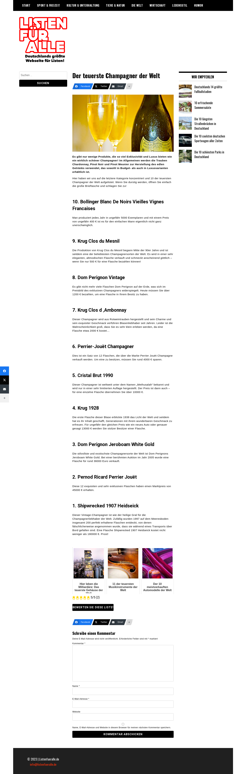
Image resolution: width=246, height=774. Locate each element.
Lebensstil (179, 5)
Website (76, 712)
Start (26, 5)
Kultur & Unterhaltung (83, 5)
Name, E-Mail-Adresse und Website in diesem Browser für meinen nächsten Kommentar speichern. (121, 727)
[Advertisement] (149, 41)
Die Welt (137, 5)
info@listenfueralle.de (43, 764)
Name (76, 686)
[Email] (117, 86)
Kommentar (78, 643)
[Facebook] (82, 86)
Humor (198, 5)
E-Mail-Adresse (80, 699)
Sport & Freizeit (48, 5)
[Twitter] (101, 86)
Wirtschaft (158, 5)
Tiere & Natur (115, 5)
